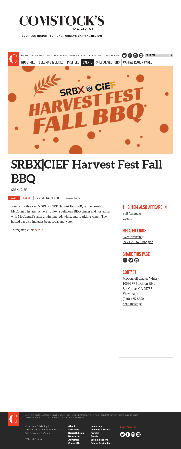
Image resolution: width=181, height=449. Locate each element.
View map (130, 294)
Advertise (95, 55)
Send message (132, 304)
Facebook (130, 55)
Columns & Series (51, 62)
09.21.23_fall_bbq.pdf (138, 242)
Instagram (135, 55)
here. (37, 230)
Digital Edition (57, 55)
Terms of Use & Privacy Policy (37, 417)
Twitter (124, 55)
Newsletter (77, 55)
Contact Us (112, 55)
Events (87, 62)
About (24, 55)
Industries (27, 62)
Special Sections (108, 62)
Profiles (73, 62)
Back (14, 198)
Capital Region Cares (137, 62)
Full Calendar (132, 213)
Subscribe (38, 55)
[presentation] (13, 59)
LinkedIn (141, 55)
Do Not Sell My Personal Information (68, 417)
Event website (132, 237)
